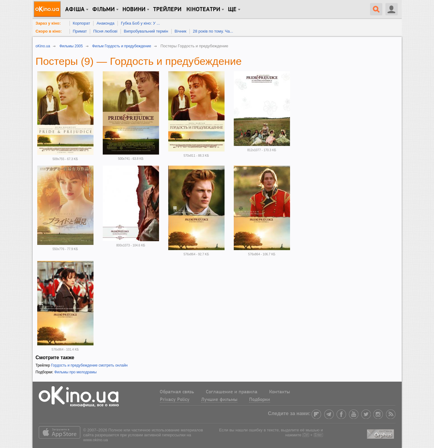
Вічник (180, 31)
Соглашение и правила (231, 392)
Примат (80, 31)
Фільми (103, 9)
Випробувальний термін (146, 31)
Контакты (279, 392)
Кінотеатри (203, 9)
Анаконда (105, 23)
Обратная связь (177, 392)
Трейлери (167, 9)
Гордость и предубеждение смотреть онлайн (89, 365)
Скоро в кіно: (49, 31)
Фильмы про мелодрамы (75, 372)
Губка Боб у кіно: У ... (140, 23)
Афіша (75, 9)
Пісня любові (105, 31)
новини (133, 9)
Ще (232, 9)
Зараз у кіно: (48, 23)
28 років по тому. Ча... (213, 31)
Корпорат (81, 23)
